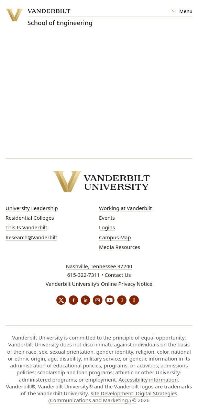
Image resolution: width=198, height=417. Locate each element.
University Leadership (32, 208)
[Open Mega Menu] (181, 11)
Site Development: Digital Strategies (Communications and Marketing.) (112, 398)
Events (107, 217)
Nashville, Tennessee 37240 (99, 266)
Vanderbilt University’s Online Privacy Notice (99, 283)
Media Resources (119, 246)
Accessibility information (148, 380)
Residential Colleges (30, 217)
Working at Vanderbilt (125, 208)
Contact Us (117, 274)
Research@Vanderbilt (31, 237)
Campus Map (115, 237)
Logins (107, 227)
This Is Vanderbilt (26, 227)
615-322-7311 (83, 274)
